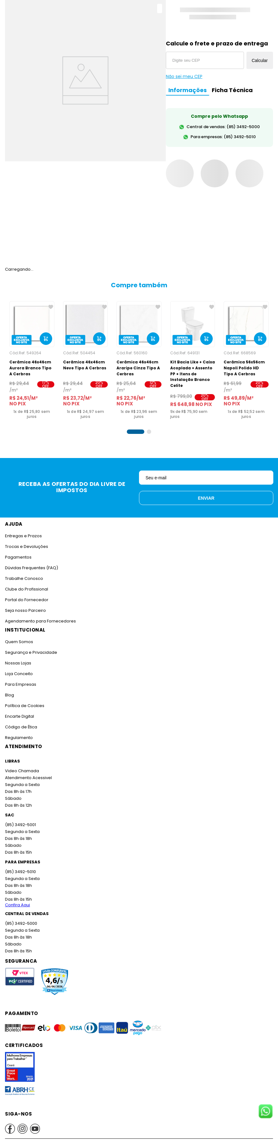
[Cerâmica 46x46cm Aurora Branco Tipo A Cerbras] (32, 360)
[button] (135, 431)
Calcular (260, 60)
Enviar (206, 498)
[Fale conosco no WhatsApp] (265, 1112)
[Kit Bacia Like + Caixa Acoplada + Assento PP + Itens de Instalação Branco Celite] (193, 360)
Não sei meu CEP (184, 76)
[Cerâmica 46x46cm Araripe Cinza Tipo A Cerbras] (139, 360)
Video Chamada (21, 771)
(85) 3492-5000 (21, 923)
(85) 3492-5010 (20, 872)
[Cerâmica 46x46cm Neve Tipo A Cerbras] (85, 360)
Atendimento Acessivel (28, 778)
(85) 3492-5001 (20, 825)
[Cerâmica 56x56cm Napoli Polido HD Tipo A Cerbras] (246, 360)
